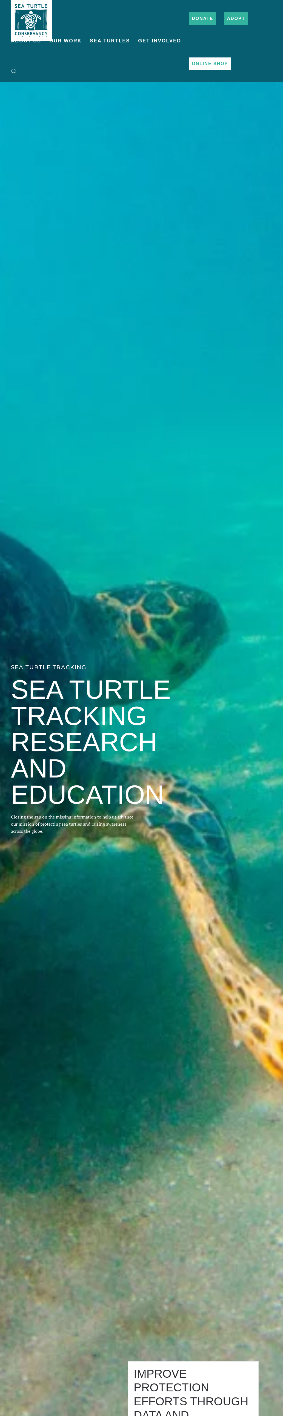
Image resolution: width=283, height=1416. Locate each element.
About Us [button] (26, 40)
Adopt (236, 18)
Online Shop (210, 63)
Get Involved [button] (159, 40)
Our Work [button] (65, 40)
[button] (13, 71)
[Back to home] (31, 18)
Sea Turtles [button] (110, 40)
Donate (202, 18)
